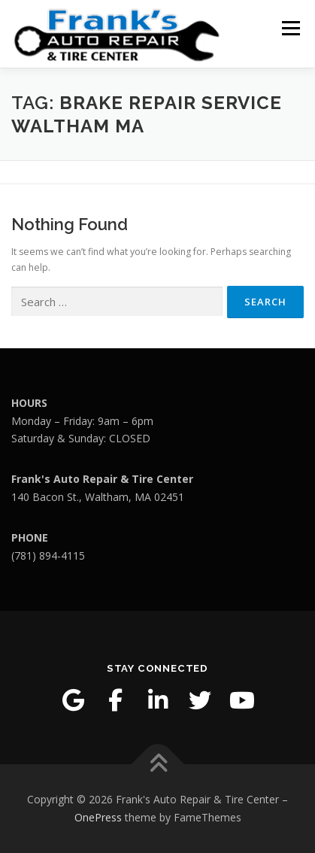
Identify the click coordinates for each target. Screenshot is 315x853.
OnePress (98, 817)
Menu (289, 28)
